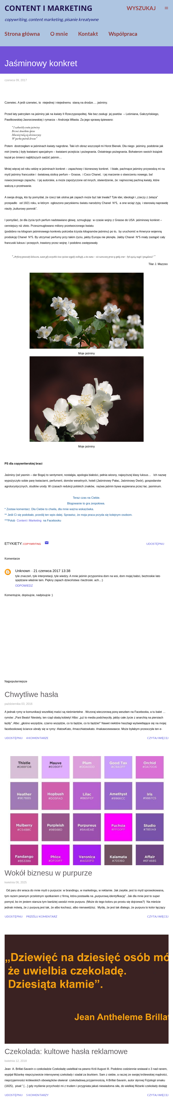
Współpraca (123, 33)
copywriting (32, 544)
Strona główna (22, 33)
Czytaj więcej (158, 738)
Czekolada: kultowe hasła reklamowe (66, 1051)
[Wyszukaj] (141, 8)
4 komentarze (37, 738)
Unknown (22, 571)
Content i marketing (48, 8)
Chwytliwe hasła (31, 694)
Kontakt (88, 33)
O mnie (59, 33)
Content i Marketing (29, 520)
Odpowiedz (24, 585)
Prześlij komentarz (41, 916)
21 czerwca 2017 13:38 (51, 571)
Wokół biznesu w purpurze (48, 873)
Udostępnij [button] (155, 543)
